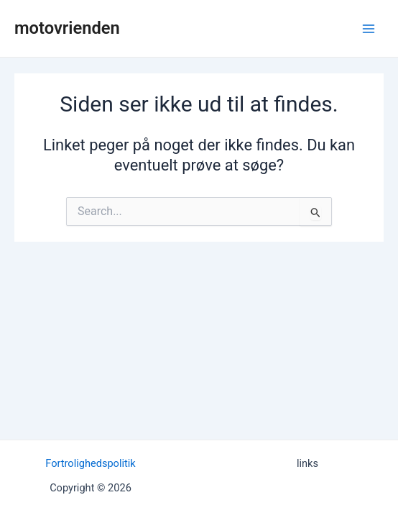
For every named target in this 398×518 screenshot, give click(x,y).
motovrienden (67, 28)
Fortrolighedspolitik (90, 463)
